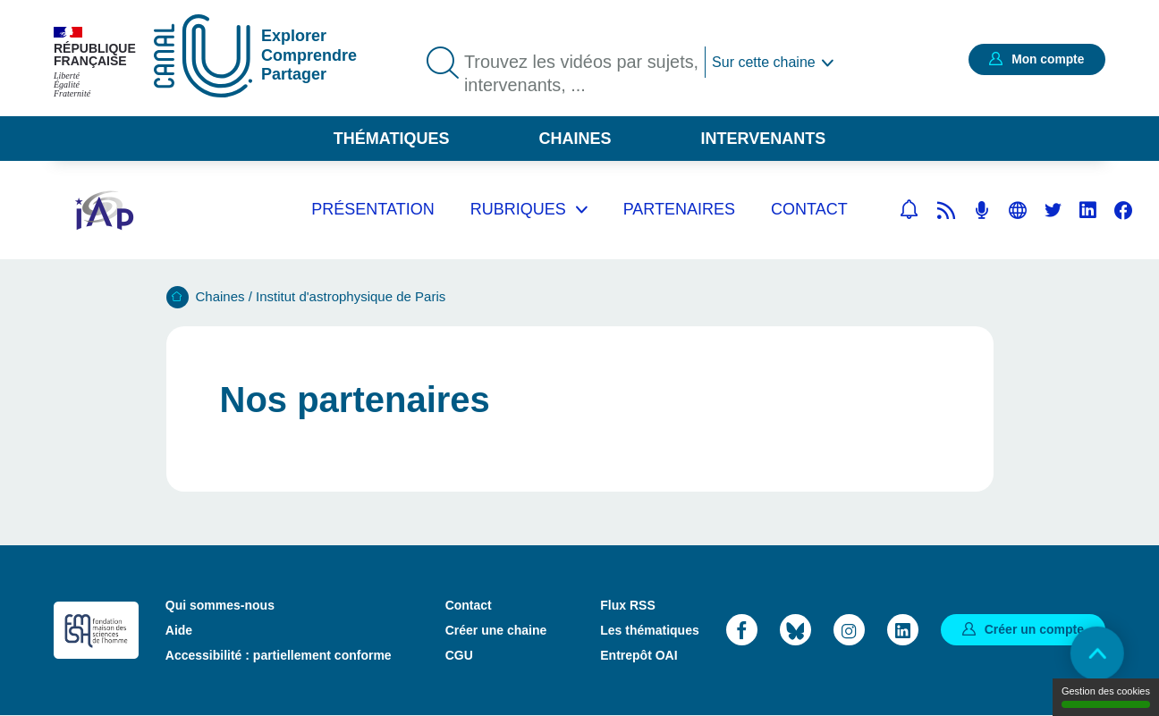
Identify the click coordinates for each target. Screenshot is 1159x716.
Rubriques (518, 209)
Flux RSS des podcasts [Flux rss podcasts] (982, 210)
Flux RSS (627, 605)
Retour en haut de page (1096, 653)
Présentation (372, 209)
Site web (1018, 210)
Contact (809, 209)
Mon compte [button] (1047, 59)
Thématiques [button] (392, 138)
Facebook (1123, 210)
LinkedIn (902, 629)
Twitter (1053, 210)
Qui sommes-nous (220, 605)
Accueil (177, 297)
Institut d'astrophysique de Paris (350, 296)
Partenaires (679, 209)
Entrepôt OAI (638, 655)
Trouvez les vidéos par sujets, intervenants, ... (582, 74)
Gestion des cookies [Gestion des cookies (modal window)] (1106, 697)
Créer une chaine (496, 630)
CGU (459, 655)
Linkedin (1087, 210)
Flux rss (946, 210)
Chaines (574, 138)
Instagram (849, 629)
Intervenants (763, 138)
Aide (178, 630)
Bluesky (795, 629)
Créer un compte (1034, 629)
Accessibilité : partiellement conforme (278, 655)
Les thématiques (649, 630)
